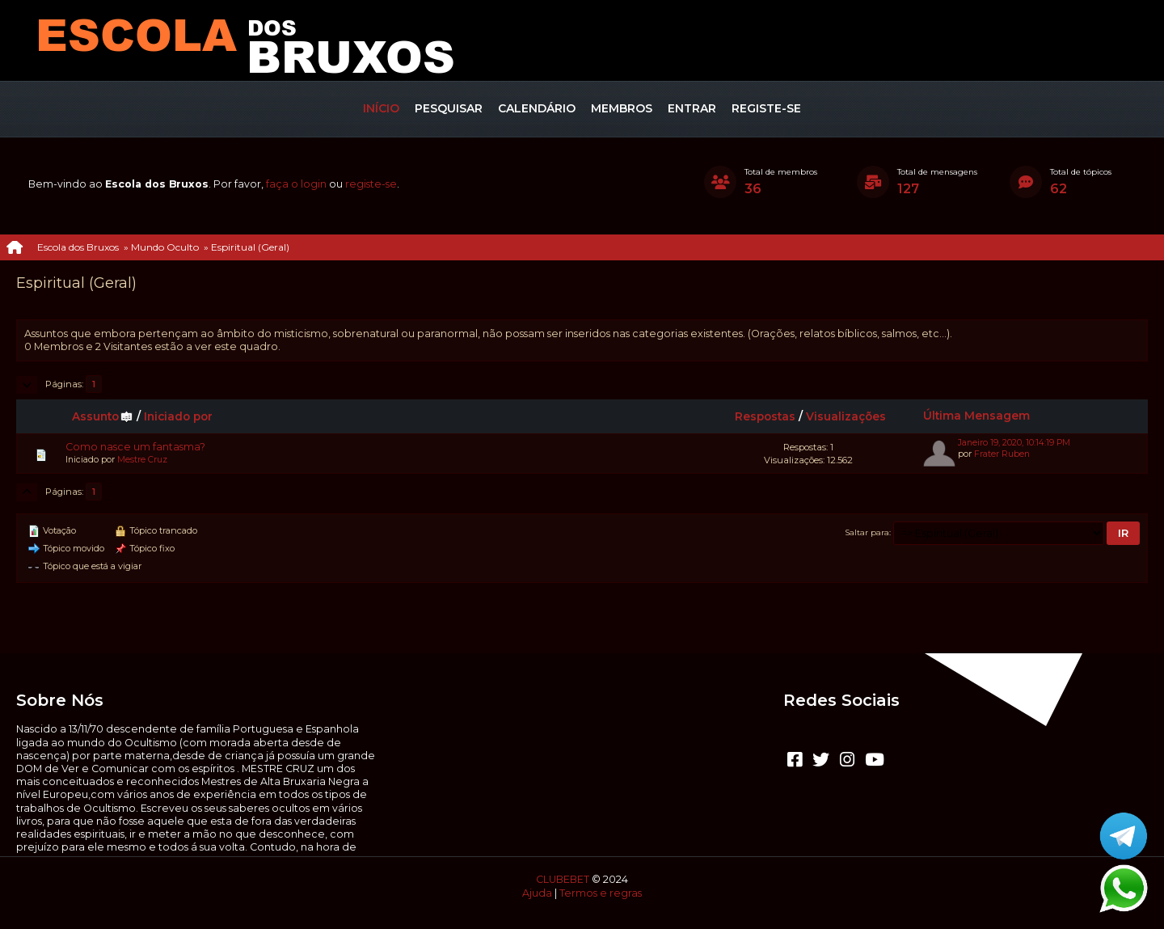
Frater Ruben (1002, 454)
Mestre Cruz (142, 459)
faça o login (296, 184)
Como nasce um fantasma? (135, 447)
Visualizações (846, 416)
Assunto (102, 416)
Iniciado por (178, 416)
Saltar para (867, 532)
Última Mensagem (976, 415)
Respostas (765, 416)
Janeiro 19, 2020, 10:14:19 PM (1014, 442)
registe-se (371, 184)
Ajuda (537, 893)
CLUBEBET (562, 879)
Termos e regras (600, 893)
